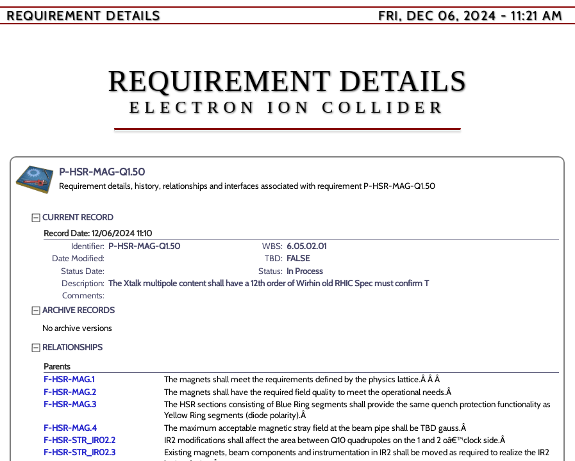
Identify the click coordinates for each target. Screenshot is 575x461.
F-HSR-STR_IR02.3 (79, 452)
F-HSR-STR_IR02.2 (79, 440)
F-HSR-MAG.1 (69, 379)
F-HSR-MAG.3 (70, 404)
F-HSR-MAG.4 (70, 428)
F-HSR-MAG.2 (70, 392)
